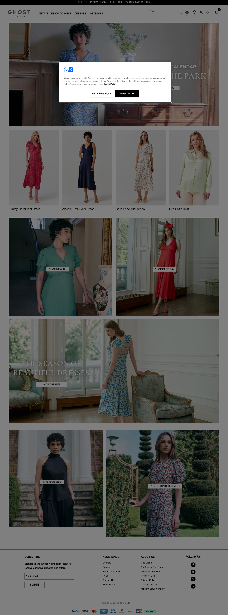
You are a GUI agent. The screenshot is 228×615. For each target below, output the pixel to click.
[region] (115, 82)
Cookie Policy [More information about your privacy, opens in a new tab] (110, 84)
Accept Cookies (127, 94)
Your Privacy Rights (101, 94)
